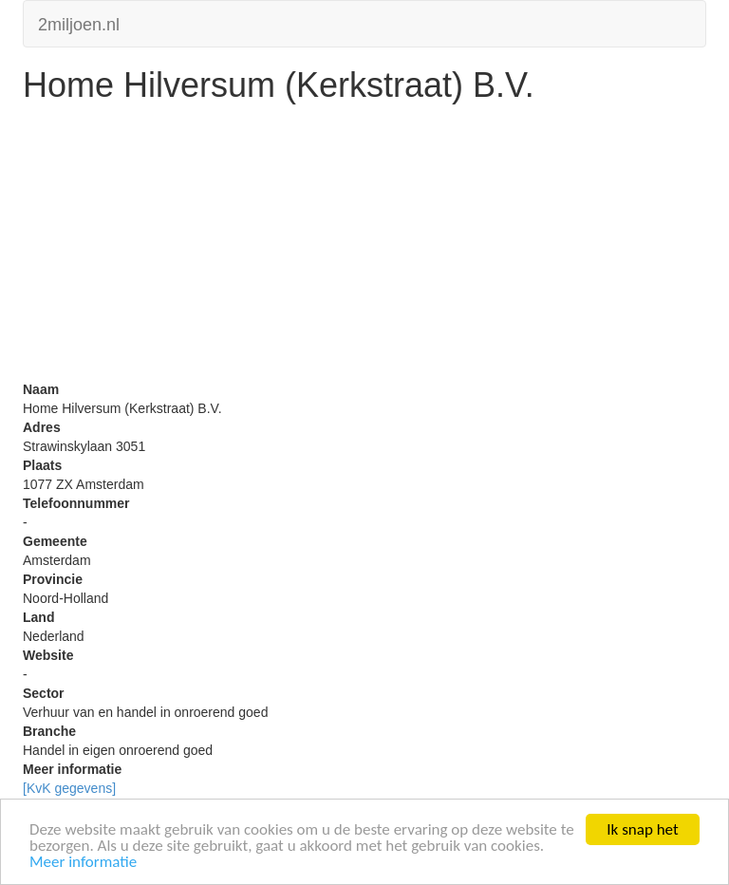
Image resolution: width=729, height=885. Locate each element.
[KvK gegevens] (69, 788)
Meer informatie (83, 863)
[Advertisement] (364, 247)
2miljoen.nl (79, 22)
